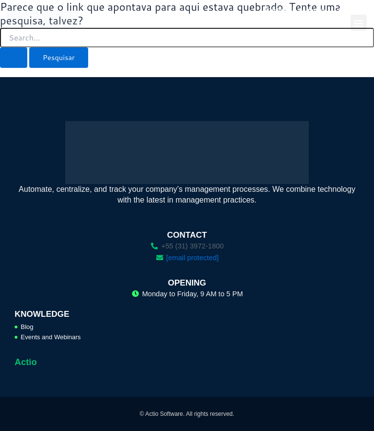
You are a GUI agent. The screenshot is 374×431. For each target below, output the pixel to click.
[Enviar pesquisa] (13, 57)
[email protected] (192, 258)
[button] (359, 23)
